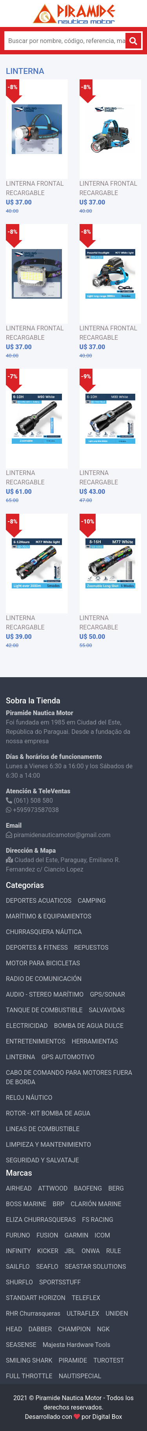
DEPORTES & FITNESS (37, 947)
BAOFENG (88, 1188)
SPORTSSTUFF (60, 1282)
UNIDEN (116, 1313)
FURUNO (18, 1235)
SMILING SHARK (29, 1360)
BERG (116, 1188)
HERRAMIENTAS (95, 1041)
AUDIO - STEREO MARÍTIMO (44, 994)
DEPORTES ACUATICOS (38, 900)
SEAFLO (47, 1266)
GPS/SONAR (107, 994)
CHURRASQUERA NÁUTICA (44, 932)
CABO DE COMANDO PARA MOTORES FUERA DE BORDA (69, 1077)
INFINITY (18, 1251)
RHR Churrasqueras (33, 1313)
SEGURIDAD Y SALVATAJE (42, 1160)
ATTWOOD (52, 1188)
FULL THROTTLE (29, 1376)
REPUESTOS (91, 947)
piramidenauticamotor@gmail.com (58, 835)
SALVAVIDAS (107, 1010)
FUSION (47, 1235)
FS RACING (97, 1219)
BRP (58, 1204)
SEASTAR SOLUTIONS (95, 1266)
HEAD (14, 1329)
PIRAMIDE (72, 1360)
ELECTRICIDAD (27, 1025)
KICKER (47, 1251)
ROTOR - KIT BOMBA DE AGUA (48, 1113)
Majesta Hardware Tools (77, 1345)
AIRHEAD (19, 1188)
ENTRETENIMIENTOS (35, 1041)
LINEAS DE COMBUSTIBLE (43, 1129)
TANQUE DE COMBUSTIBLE (44, 1010)
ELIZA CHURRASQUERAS (41, 1219)
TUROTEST (108, 1360)
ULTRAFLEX (83, 1313)
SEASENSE (21, 1345)
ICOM (102, 1235)
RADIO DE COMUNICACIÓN (44, 979)
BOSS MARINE (26, 1204)
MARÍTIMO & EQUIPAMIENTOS (48, 916)
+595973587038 (32, 810)
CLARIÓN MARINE (96, 1204)
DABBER (40, 1329)
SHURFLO (19, 1282)
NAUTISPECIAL (80, 1376)
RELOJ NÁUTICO (29, 1097)
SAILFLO (18, 1266)
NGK (103, 1329)
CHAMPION (74, 1329)
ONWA (91, 1251)
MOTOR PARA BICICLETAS (43, 963)
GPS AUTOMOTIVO (68, 1057)
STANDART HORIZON (35, 1298)
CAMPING (92, 900)
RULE (113, 1251)
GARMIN (76, 1235)
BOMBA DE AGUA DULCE (88, 1025)
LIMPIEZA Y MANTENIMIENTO (48, 1144)
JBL (70, 1251)
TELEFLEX (86, 1298)
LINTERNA (20, 1057)
